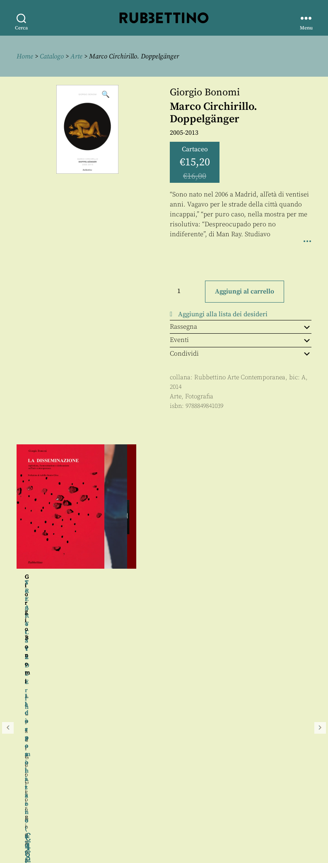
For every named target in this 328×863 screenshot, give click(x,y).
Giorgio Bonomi (205, 92)
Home (25, 56)
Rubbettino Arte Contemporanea (239, 377)
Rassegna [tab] (240, 326)
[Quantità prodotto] (186, 291)
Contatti (30, 795)
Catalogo (52, 56)
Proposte (31, 804)
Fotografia (199, 396)
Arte (76, 56)
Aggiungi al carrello (244, 291)
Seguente (320, 534)
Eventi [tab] (240, 340)
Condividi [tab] (240, 353)
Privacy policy (39, 814)
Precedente (8, 534)
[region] (164, 534)
